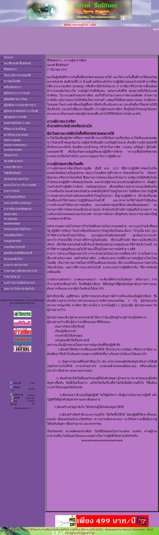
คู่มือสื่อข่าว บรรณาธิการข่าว (18, 105)
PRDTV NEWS (11, 140)
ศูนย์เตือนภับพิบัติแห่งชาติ (16, 252)
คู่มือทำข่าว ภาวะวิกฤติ (15, 93)
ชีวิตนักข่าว (8, 69)
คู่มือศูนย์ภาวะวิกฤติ (13, 116)
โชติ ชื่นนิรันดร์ (11, 173)
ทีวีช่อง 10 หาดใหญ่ (13, 128)
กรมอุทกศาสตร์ (11, 240)
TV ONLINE (9, 218)
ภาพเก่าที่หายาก (11, 167)
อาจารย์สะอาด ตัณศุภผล (16, 208)
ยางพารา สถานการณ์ (14, 264)
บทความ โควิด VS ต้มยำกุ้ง (17, 288)
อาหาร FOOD (10, 190)
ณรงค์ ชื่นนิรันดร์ (23, 297)
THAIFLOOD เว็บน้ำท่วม (16, 229)
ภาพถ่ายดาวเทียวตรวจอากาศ (19, 270)
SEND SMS (9, 214)
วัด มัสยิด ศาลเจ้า (12, 161)
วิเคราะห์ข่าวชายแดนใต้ (16, 75)
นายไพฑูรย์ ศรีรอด (13, 196)
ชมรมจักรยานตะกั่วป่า (15, 178)
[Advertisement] (79, 43)
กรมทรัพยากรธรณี (13, 246)
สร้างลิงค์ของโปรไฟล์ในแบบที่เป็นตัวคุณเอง (22, 306)
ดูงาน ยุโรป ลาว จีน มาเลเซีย (21, 184)
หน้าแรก (7, 57)
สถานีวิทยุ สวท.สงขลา (15, 134)
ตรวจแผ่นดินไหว (12, 258)
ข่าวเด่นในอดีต (10, 81)
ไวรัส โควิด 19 (10, 276)
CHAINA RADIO (11, 149)
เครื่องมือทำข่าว (11, 87)
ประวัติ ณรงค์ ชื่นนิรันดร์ (16, 63)
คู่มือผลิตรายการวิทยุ (14, 99)
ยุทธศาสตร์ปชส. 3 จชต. (15, 122)
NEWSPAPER (10, 223)
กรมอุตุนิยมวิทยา (12, 235)
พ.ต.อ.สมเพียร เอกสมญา (16, 202)
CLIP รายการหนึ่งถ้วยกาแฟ (18, 282)
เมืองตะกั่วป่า (9, 155)
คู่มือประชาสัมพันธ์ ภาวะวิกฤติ (19, 111)
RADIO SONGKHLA (14, 144)
